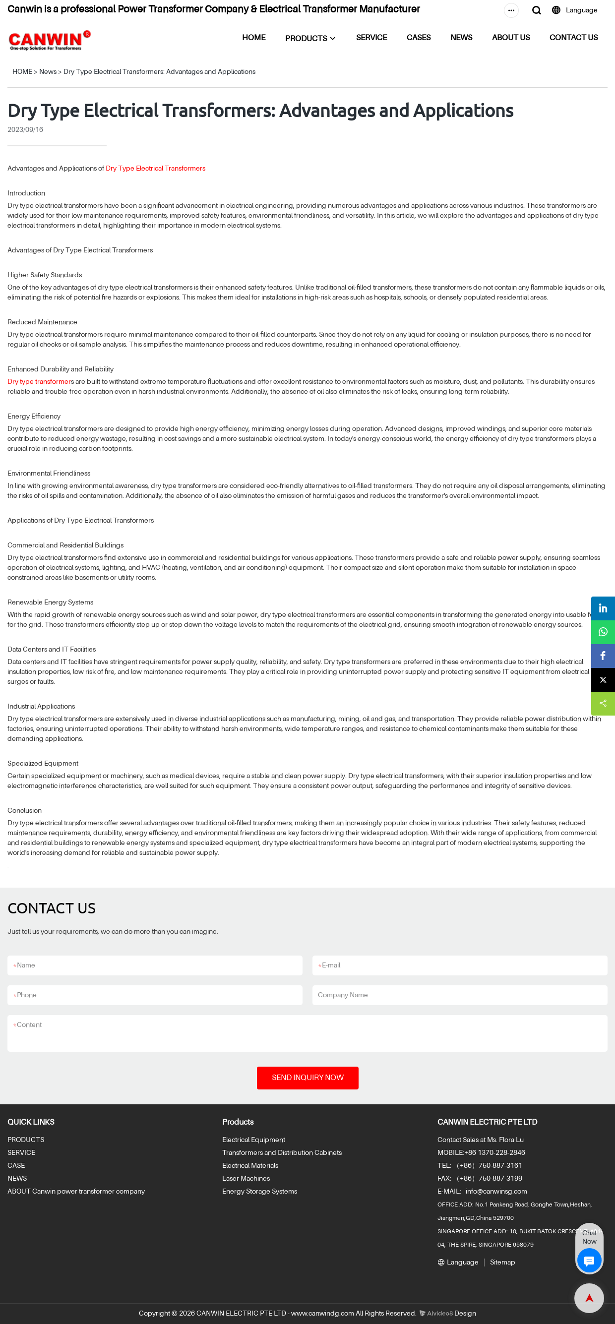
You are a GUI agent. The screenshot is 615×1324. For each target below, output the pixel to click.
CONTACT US (574, 38)
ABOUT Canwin (31, 1191)
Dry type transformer (39, 381)
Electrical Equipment (253, 1140)
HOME (253, 38)
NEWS (461, 38)
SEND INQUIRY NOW (308, 1078)
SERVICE (371, 38)
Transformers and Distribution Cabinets (282, 1152)
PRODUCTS (306, 39)
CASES (418, 38)
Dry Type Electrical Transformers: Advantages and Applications (159, 71)
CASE (16, 1165)
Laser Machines (246, 1178)
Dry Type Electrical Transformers (155, 168)
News (48, 71)
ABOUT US (511, 38)
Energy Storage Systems (259, 1191)
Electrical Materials (250, 1165)
